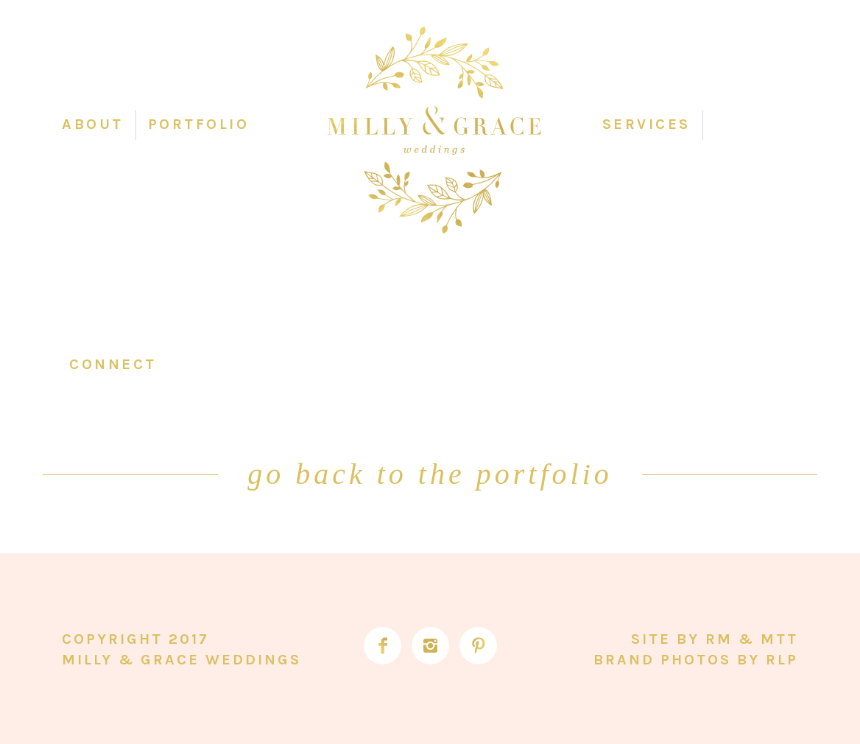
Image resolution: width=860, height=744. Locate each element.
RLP (782, 659)
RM (719, 639)
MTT (779, 639)
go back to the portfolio (430, 474)
